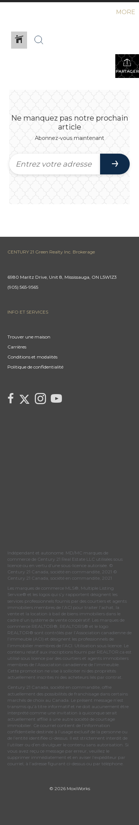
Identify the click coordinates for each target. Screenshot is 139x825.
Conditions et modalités (32, 357)
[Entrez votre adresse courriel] (54, 164)
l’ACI (67, 607)
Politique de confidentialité (35, 367)
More (125, 12)
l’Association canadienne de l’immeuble (76, 664)
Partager (127, 66)
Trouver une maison (28, 337)
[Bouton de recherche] (39, 40)
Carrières (16, 347)
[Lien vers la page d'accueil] (6, 12)
